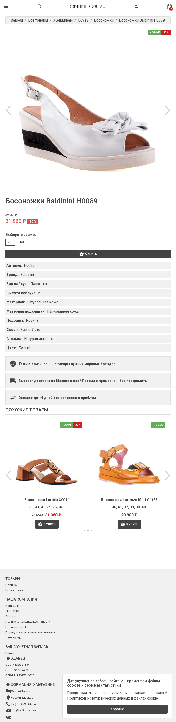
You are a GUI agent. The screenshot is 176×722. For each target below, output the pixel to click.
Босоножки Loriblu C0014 (46, 500)
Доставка (12, 611)
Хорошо (117, 709)
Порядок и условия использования (30, 632)
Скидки (11, 616)
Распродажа (14, 590)
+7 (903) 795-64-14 (23, 704)
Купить (88, 254)
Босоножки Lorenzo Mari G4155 (129, 500)
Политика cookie (17, 627)
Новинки (12, 585)
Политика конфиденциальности (28, 621)
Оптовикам (13, 638)
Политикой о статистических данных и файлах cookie (112, 698)
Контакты (12, 605)
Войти (10, 653)
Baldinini (27, 274)
